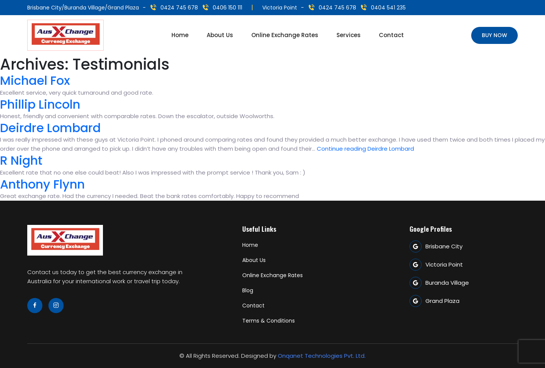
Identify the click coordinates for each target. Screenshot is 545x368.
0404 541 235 (388, 7)
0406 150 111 (227, 7)
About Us (220, 35)
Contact (391, 35)
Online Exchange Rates (284, 35)
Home (179, 35)
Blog (247, 290)
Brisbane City (436, 246)
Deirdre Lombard (50, 127)
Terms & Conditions (268, 320)
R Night (21, 160)
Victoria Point (436, 265)
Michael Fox (35, 80)
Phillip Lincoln (40, 104)
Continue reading (365, 149)
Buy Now (494, 35)
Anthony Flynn (42, 184)
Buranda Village (439, 283)
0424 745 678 (179, 7)
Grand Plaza (434, 301)
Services (348, 35)
